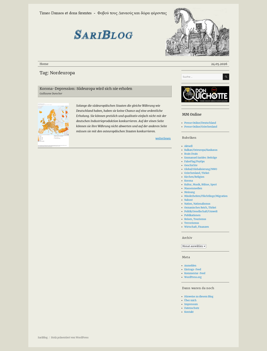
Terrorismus (191, 223)
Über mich (190, 300)
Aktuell (188, 146)
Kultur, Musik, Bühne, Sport (200, 184)
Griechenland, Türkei (196, 173)
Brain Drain (191, 153)
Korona (188, 180)
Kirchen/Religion (194, 176)
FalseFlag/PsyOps (194, 161)
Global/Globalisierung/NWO (200, 169)
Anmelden (190, 265)
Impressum (191, 304)
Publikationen (192, 215)
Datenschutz (191, 308)
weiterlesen (163, 138)
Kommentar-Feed (194, 273)
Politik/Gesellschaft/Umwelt (201, 211)
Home (44, 64)
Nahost (188, 199)
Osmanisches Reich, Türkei (200, 207)
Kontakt (189, 311)
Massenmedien (193, 188)
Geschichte (190, 165)
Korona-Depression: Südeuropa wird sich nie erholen (86, 88)
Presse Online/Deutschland (200, 122)
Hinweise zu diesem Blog (198, 296)
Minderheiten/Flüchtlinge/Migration (206, 196)
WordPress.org (193, 277)
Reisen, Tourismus (195, 219)
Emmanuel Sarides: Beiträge (200, 157)
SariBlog (43, 337)
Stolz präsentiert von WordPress (70, 337)
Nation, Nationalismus (197, 203)
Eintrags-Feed (192, 269)
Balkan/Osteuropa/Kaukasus (201, 150)
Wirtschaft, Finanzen (196, 226)
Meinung (189, 192)
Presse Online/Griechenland (200, 126)
